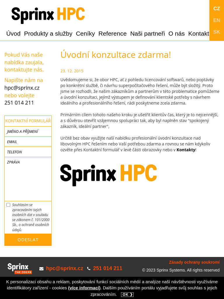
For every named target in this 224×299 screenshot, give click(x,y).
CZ (217, 8)
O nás (176, 33)
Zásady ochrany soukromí (194, 262)
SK (216, 32)
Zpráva (13, 162)
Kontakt (198, 33)
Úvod (13, 33)
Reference (113, 33)
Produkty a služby (48, 33)
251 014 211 (19, 102)
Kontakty (185, 149)
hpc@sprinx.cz (22, 87)
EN (216, 20)
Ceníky (85, 33)
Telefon (14, 151)
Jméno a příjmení (22, 131)
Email (12, 141)
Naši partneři (147, 33)
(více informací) (84, 287)
